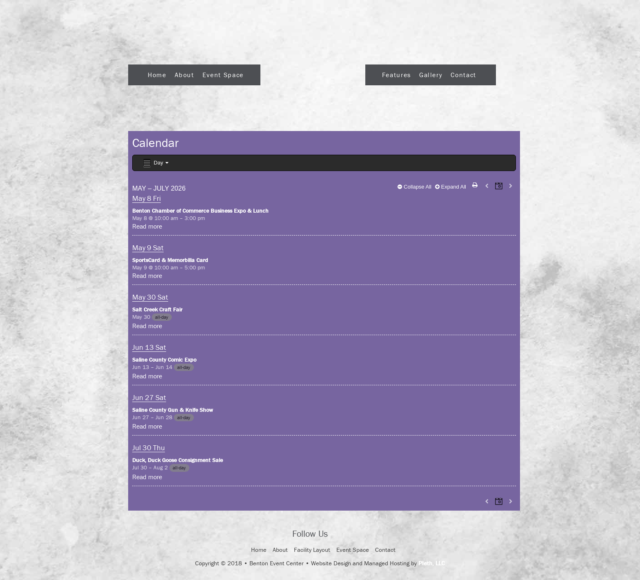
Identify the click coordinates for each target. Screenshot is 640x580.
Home (157, 75)
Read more (147, 226)
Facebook (341, 534)
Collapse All (414, 187)
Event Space (223, 75)
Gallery (430, 75)
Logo (312, 72)
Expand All (450, 187)
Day (155, 163)
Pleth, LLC (431, 563)
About (184, 75)
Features (396, 75)
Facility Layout (312, 549)
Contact (463, 75)
